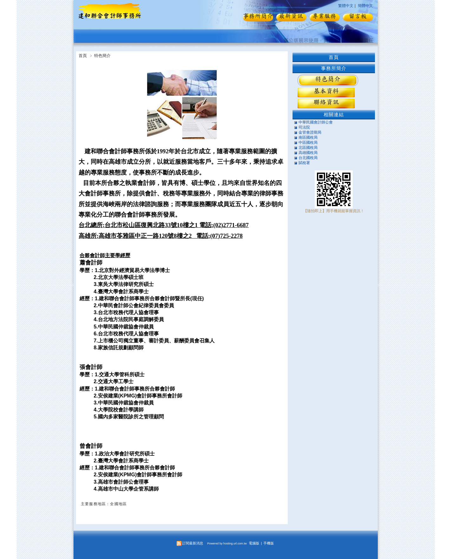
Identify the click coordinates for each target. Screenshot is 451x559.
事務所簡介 (333, 68)
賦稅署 (304, 163)
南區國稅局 (308, 137)
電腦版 (254, 543)
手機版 (268, 543)
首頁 (83, 55)
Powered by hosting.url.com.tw (227, 543)
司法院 (304, 127)
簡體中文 (365, 5)
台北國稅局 (308, 158)
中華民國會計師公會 (316, 122)
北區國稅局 (308, 147)
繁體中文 (345, 5)
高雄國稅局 (308, 152)
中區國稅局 (308, 142)
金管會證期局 (310, 132)
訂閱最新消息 (192, 543)
